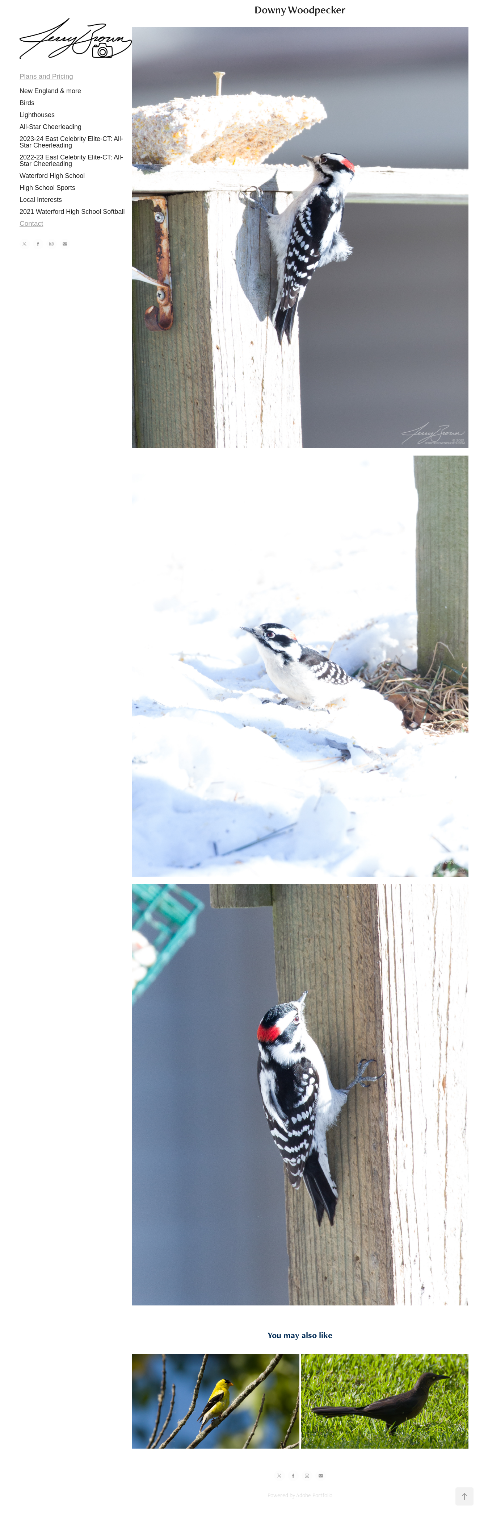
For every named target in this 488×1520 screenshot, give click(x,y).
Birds (27, 103)
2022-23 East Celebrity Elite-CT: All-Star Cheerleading (71, 160)
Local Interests (41, 199)
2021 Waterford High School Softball (72, 211)
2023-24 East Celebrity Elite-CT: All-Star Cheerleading (71, 142)
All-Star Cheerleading (50, 126)
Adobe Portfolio (314, 1495)
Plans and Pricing (46, 76)
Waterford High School (52, 175)
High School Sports (47, 187)
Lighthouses (37, 115)
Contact (31, 223)
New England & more (50, 91)
